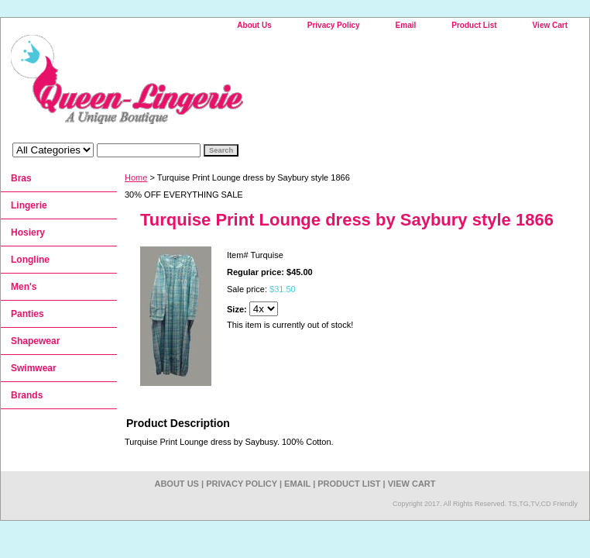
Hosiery (28, 232)
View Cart (550, 25)
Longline (30, 259)
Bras (21, 178)
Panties (27, 313)
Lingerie (29, 205)
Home (136, 177)
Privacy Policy (333, 25)
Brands (27, 395)
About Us (254, 25)
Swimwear (34, 368)
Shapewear (35, 341)
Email (406, 25)
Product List (473, 25)
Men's (24, 286)
